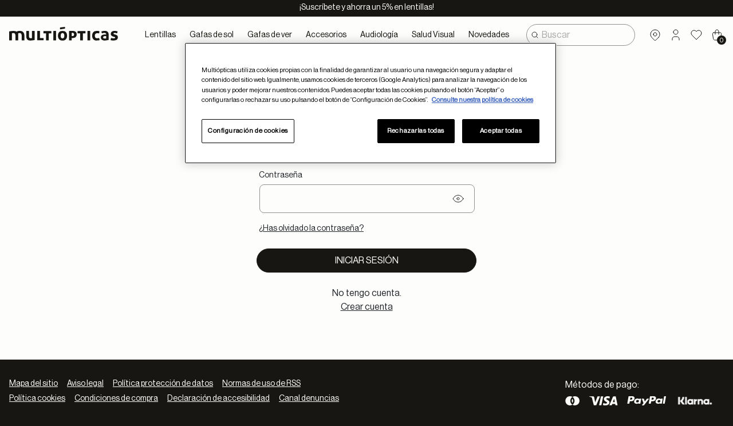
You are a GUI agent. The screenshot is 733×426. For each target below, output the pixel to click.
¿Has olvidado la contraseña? (311, 228)
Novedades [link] (488, 35)
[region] (370, 102)
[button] (676, 35)
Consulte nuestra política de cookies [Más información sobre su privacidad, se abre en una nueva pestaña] (482, 100)
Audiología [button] (379, 35)
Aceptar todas (501, 131)
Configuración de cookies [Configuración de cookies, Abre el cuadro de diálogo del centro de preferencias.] (248, 131)
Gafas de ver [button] (269, 35)
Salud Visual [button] (433, 35)
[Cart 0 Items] (717, 35)
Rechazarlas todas (415, 131)
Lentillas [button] (160, 35)
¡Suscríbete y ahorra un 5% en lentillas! (366, 7)
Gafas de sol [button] (212, 35)
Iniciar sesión (367, 260)
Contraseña (280, 175)
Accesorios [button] (326, 35)
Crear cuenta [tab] (367, 306)
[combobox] (580, 35)
